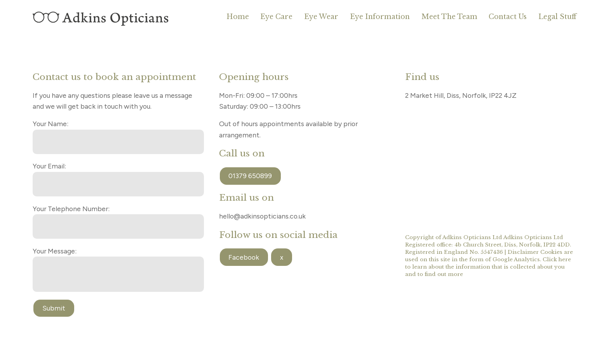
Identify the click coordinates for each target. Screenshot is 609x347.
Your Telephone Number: (71, 209)
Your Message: (55, 251)
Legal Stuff (557, 16)
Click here (557, 259)
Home (237, 16)
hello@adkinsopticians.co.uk (262, 216)
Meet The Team (449, 16)
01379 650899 (250, 176)
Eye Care (276, 16)
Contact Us (508, 16)
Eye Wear (321, 16)
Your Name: (50, 124)
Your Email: (49, 166)
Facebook (243, 257)
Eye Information (380, 16)
